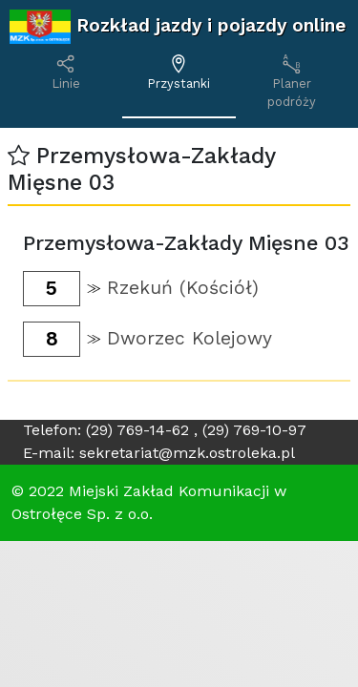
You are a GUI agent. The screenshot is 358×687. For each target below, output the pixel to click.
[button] (19, 156)
